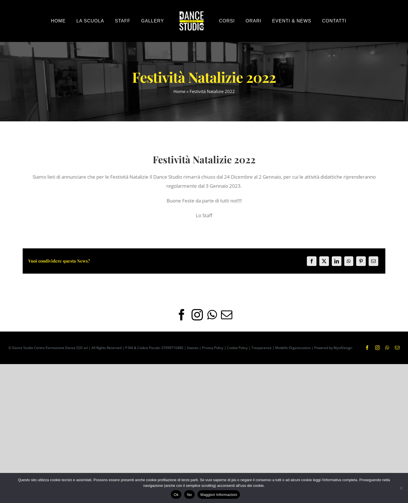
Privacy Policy (212, 347)
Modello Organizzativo (293, 347)
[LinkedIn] (336, 261)
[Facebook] (311, 261)
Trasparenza (261, 347)
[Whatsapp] (212, 314)
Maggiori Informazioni (218, 495)
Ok (176, 495)
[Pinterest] (361, 261)
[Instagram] (197, 314)
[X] (324, 261)
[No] (401, 488)
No (189, 495)
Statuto (192, 347)
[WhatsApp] (349, 261)
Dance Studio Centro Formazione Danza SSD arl (50, 347)
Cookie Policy (237, 347)
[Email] (373, 261)
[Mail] (226, 314)
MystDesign (342, 347)
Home (179, 91)
